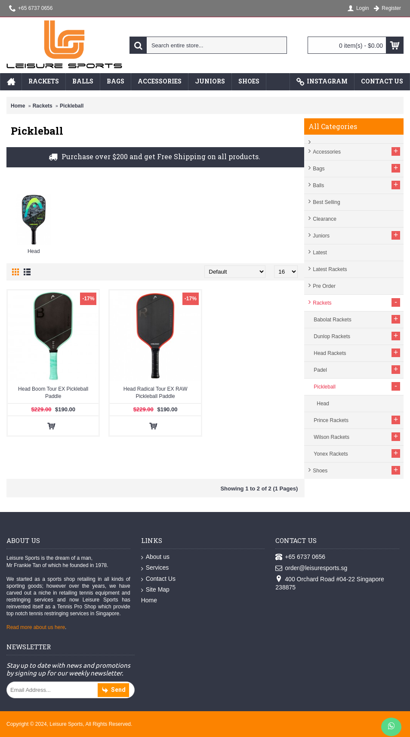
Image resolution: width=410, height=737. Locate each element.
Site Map (155, 590)
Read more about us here (35, 627)
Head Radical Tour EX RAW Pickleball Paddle (155, 392)
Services (155, 568)
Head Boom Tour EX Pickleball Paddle (53, 392)
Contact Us (158, 579)
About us (155, 557)
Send (113, 690)
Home (18, 106)
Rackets (42, 106)
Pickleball (71, 106)
